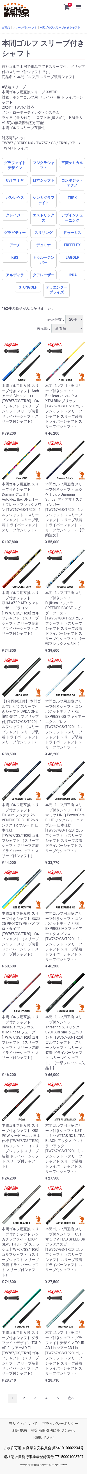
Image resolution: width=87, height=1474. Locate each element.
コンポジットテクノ (72, 183)
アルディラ (15, 275)
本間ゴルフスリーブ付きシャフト (60, 27)
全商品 (6, 27)
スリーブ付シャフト (25, 27)
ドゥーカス (72, 233)
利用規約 (19, 1430)
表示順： (60, 328)
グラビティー (15, 233)
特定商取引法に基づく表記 (53, 1430)
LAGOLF (72, 257)
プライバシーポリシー (60, 1423)
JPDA (72, 275)
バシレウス (15, 197)
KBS (14, 257)
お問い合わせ (43, 1437)
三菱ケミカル (72, 163)
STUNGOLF (28, 287)
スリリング (43, 233)
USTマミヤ (15, 180)
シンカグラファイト (43, 200)
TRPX (72, 197)
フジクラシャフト (43, 165)
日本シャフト (43, 180)
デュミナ (43, 245)
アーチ (14, 245)
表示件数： (65, 319)
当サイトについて (23, 1423)
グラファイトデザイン (15, 165)
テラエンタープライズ (56, 289)
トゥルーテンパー (43, 260)
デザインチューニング (72, 217)
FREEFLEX (72, 245)
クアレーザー (43, 275)
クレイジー (15, 215)
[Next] (71, 1398)
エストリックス (43, 217)
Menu (79, 4)
